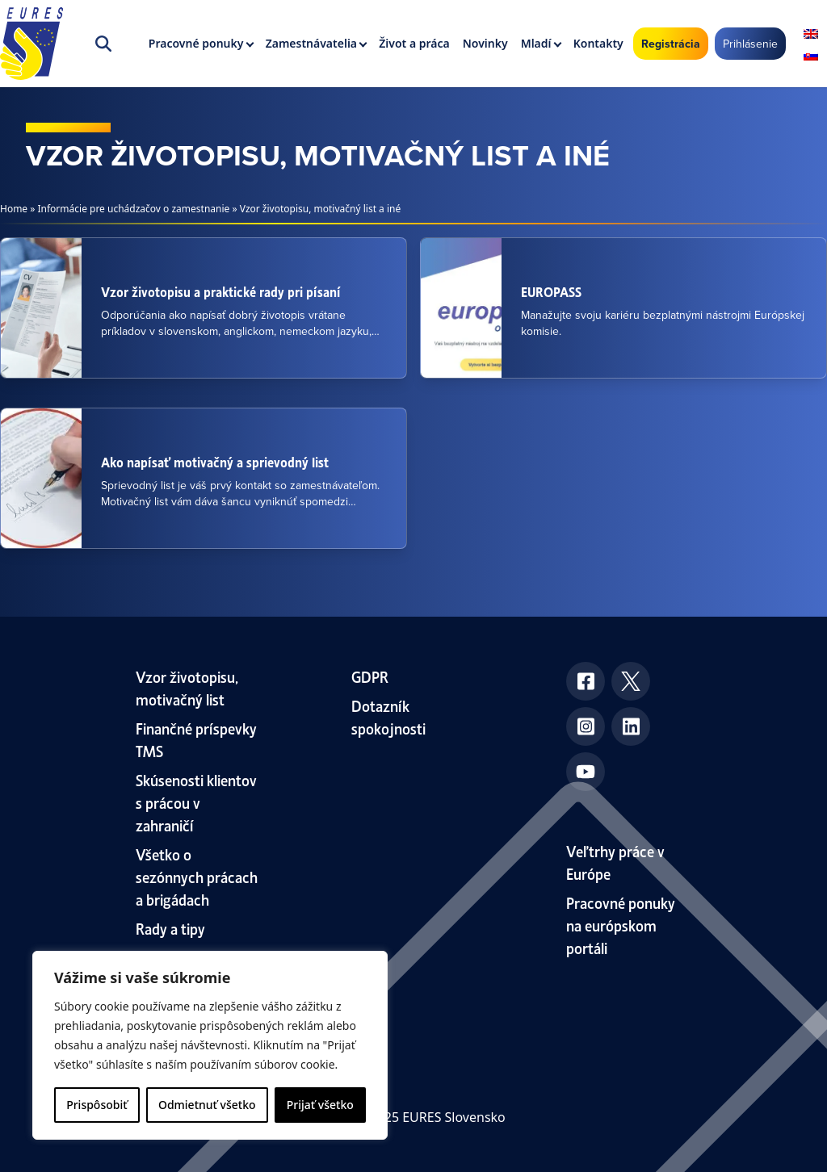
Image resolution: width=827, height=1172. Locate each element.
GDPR (369, 676)
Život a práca (414, 43)
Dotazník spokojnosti (388, 716)
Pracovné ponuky (196, 43)
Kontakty (598, 43)
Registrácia (670, 44)
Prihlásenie (750, 44)
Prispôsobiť (96, 1104)
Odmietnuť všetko (207, 1104)
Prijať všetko (320, 1104)
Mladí (536, 43)
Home (13, 209)
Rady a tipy (170, 928)
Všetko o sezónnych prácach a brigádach (197, 876)
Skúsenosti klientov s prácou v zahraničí (196, 802)
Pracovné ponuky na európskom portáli (620, 924)
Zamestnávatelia (311, 43)
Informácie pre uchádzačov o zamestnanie (134, 209)
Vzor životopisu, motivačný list (187, 687)
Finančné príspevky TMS (196, 739)
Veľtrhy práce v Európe (615, 861)
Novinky (485, 43)
